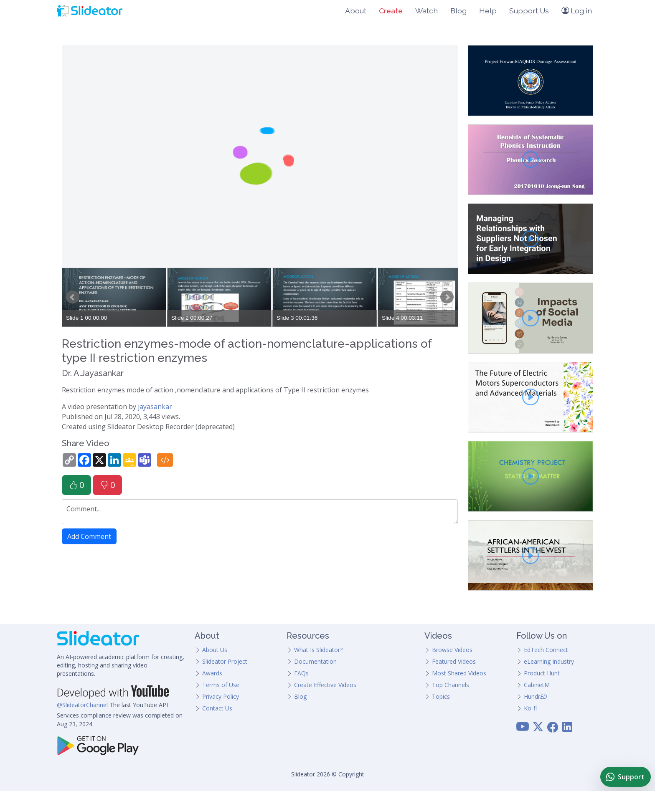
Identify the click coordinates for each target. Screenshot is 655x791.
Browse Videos (452, 650)
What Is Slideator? (318, 650)
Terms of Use (220, 685)
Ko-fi (530, 708)
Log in (576, 10)
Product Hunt (542, 673)
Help (488, 10)
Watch (426, 10)
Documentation (315, 661)
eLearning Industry (549, 661)
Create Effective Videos (325, 685)
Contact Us (217, 708)
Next (447, 297)
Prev (72, 297)
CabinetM (537, 685)
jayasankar (155, 406)
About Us (214, 650)
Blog (458, 10)
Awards (212, 673)
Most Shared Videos (459, 673)
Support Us (529, 10)
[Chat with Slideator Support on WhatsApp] (625, 777)
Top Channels (450, 685)
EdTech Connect (546, 650)
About (355, 10)
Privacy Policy (220, 696)
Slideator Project (224, 661)
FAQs (301, 673)
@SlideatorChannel (82, 705)
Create (391, 10)
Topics (441, 696)
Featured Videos (454, 661)
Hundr (535, 696)
